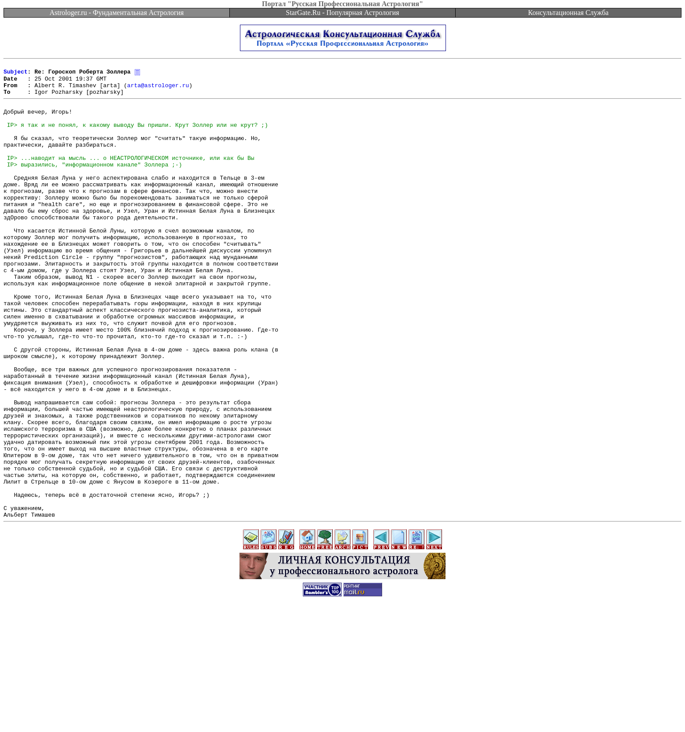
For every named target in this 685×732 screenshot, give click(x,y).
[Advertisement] (342, 712)
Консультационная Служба (568, 12)
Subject (16, 74)
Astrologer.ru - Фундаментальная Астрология (117, 12)
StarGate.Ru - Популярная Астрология (342, 12)
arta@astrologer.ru (158, 90)
